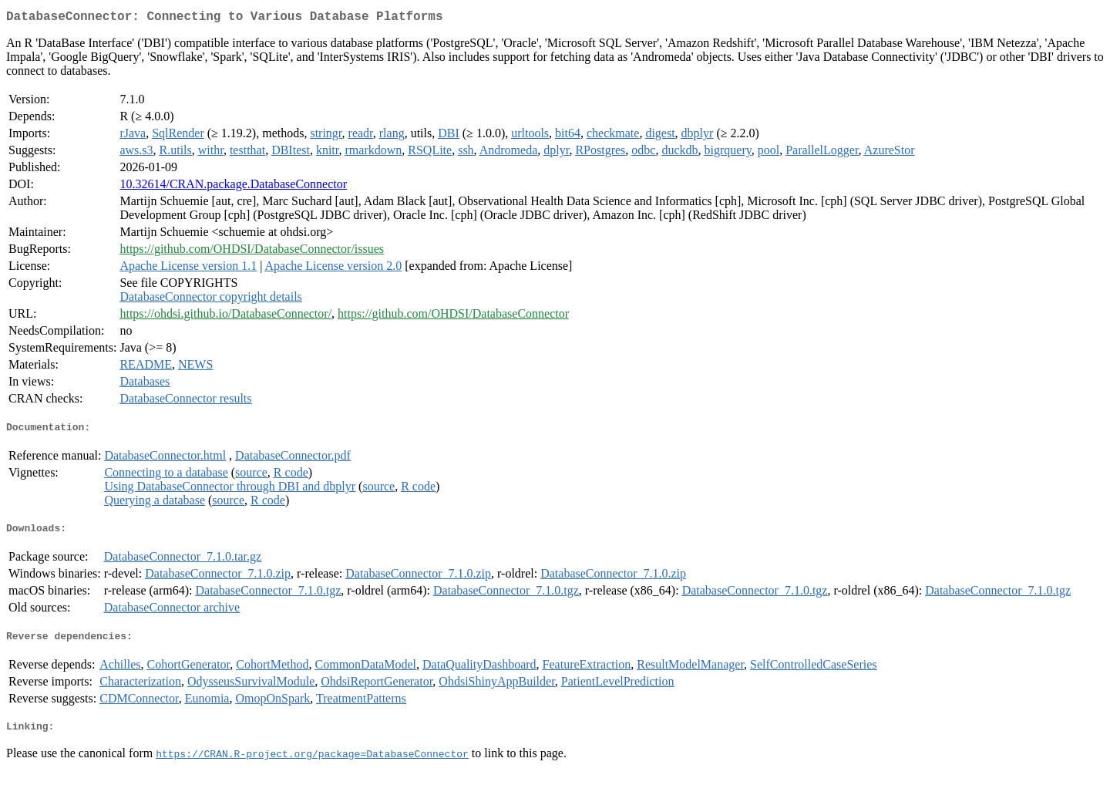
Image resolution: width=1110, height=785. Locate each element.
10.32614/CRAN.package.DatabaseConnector (233, 187)
